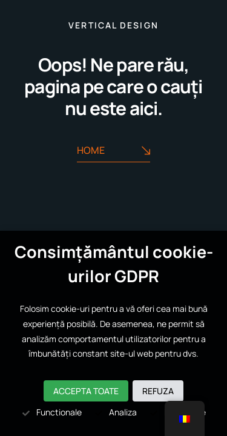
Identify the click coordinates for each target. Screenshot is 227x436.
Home (113, 150)
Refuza (158, 391)
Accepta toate (86, 391)
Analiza (115, 412)
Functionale (51, 412)
